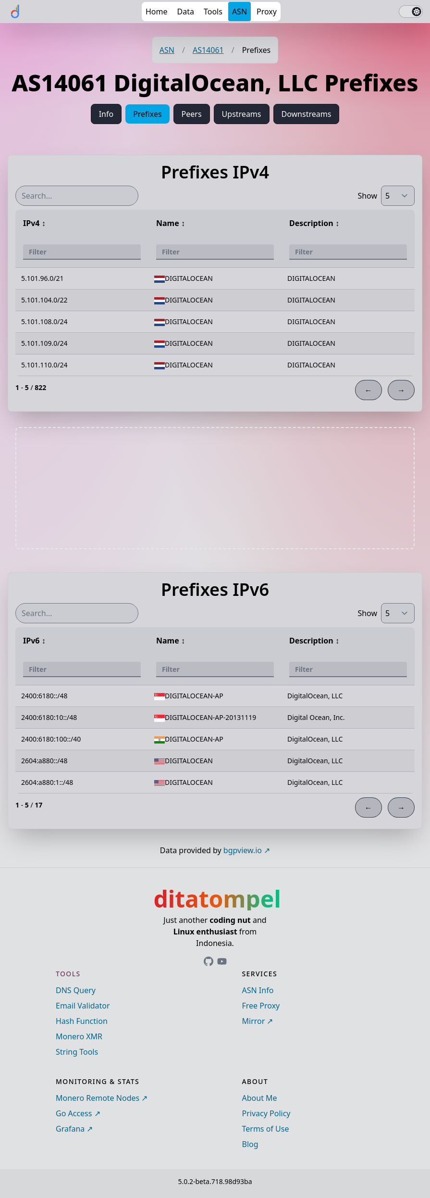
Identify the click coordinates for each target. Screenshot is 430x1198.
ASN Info (258, 990)
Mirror (253, 1021)
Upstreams (241, 114)
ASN (239, 11)
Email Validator (83, 1005)
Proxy (267, 11)
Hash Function (82, 1021)
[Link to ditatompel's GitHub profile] (208, 961)
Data (185, 11)
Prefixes (147, 114)
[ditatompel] (15, 11)
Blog (250, 1144)
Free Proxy (261, 1005)
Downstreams (307, 114)
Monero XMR (79, 1036)
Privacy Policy (266, 1113)
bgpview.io (242, 850)
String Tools (77, 1052)
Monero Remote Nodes (97, 1098)
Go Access (74, 1113)
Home (157, 11)
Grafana (70, 1128)
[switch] (410, 11)
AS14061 (208, 50)
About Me (259, 1098)
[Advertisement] (215, 488)
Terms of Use (265, 1128)
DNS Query (76, 990)
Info (106, 114)
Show (367, 195)
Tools (213, 11)
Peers (192, 114)
